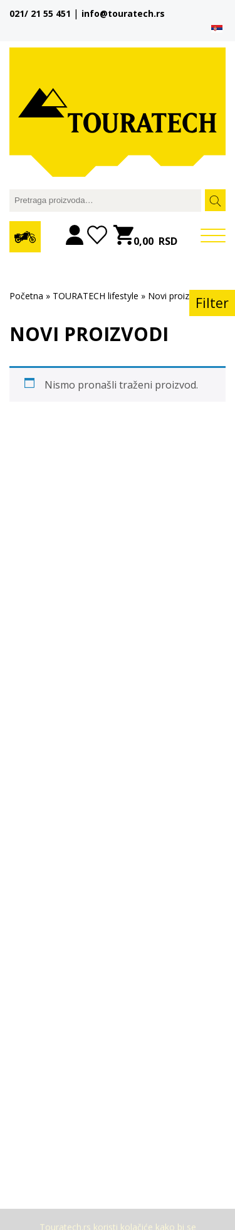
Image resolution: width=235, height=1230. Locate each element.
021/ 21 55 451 (40, 13)
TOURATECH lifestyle (95, 296)
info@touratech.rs (123, 13)
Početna (26, 296)
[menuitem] (217, 28)
